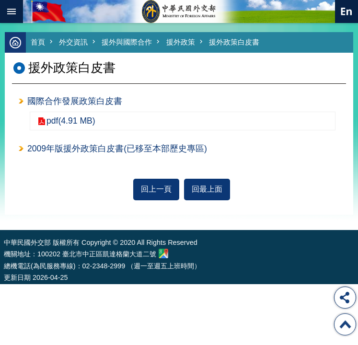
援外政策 (180, 42)
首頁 (38, 42)
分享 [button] (345, 298)
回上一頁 (156, 189)
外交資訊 (73, 42)
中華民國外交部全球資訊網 (179, 11)
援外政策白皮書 (234, 42)
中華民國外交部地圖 (163, 253)
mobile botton (11, 11)
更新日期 (17, 277)
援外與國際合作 (127, 42)
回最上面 (207, 189)
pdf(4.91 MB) (70, 121)
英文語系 (346, 11)
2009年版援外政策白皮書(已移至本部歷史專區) (117, 148)
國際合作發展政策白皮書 (74, 101)
